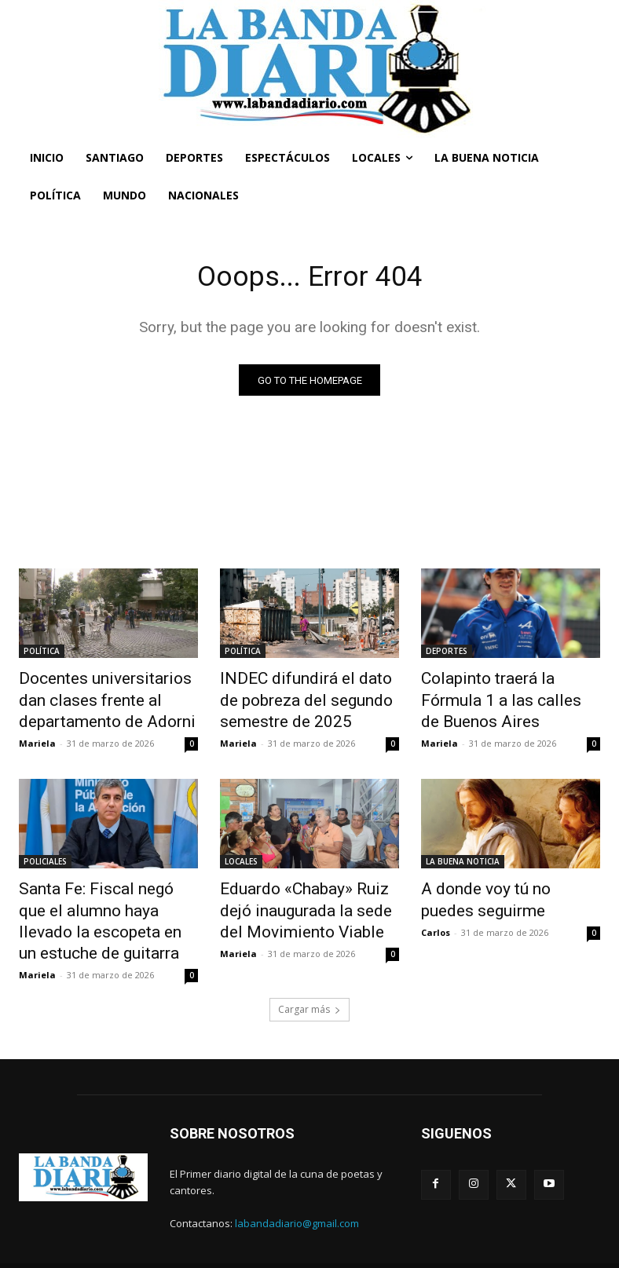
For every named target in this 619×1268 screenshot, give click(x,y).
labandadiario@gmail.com (297, 1198)
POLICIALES (45, 852)
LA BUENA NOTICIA (463, 852)
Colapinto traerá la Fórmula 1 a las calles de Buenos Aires (506, 688)
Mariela (37, 734)
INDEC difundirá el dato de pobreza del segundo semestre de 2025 (297, 697)
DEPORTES (446, 654)
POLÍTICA (42, 654)
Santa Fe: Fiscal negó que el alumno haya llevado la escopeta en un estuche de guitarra (100, 904)
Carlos (435, 915)
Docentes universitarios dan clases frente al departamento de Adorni (108, 697)
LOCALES (241, 852)
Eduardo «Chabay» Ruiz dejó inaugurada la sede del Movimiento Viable (303, 896)
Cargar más (309, 984)
